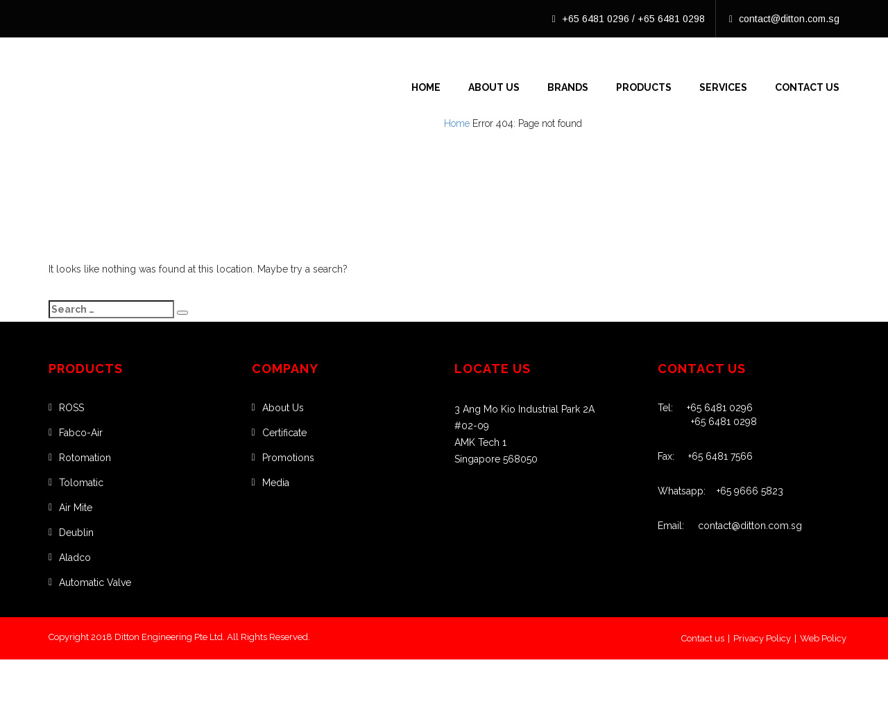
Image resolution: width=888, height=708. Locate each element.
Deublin (76, 532)
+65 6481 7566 (713, 456)
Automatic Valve (95, 582)
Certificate (284, 432)
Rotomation (85, 457)
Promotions (288, 457)
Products (644, 87)
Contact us (702, 638)
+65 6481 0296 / (595, 18)
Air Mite (75, 507)
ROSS (71, 407)
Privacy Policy (762, 638)
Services (723, 87)
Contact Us (807, 87)
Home (426, 87)
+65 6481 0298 (671, 18)
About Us (494, 87)
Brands (567, 87)
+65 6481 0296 (713, 407)
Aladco (75, 557)
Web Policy (823, 638)
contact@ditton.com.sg (784, 18)
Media (275, 482)
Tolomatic (81, 482)
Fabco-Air (81, 432)
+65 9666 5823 (744, 491)
